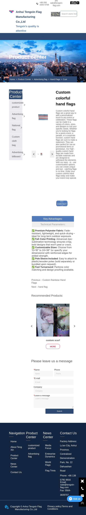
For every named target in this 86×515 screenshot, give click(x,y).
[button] (43, 36)
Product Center (24, 79)
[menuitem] (43, 36)
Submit (59, 411)
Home (12, 79)
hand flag (43, 287)
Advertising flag (40, 79)
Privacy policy (54, 506)
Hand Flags (55, 79)
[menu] (43, 36)
